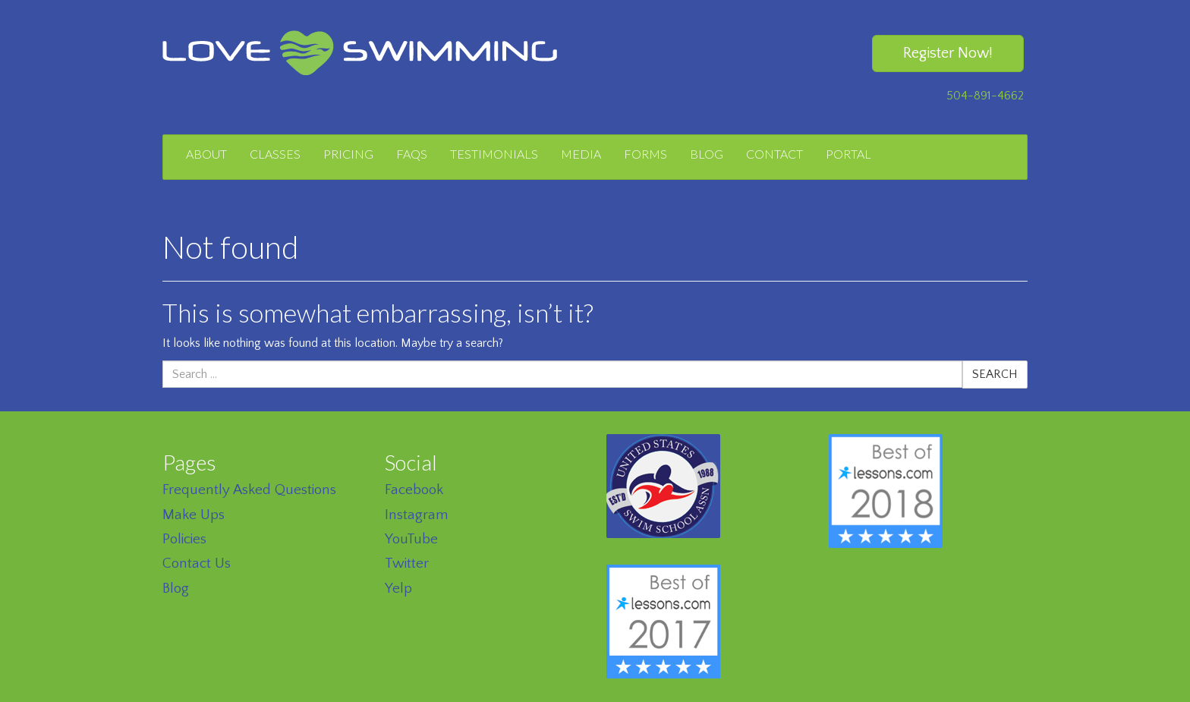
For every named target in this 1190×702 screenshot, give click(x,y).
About (206, 153)
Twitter (407, 563)
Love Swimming (359, 53)
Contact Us (196, 563)
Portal (848, 153)
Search (995, 374)
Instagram (417, 515)
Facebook (414, 490)
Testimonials (494, 153)
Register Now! (948, 53)
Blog (706, 153)
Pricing (348, 153)
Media (581, 153)
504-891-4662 (985, 95)
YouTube (411, 539)
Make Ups (193, 515)
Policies (184, 539)
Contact (774, 153)
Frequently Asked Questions (249, 490)
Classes (275, 153)
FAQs (411, 153)
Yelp (398, 589)
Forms (645, 153)
